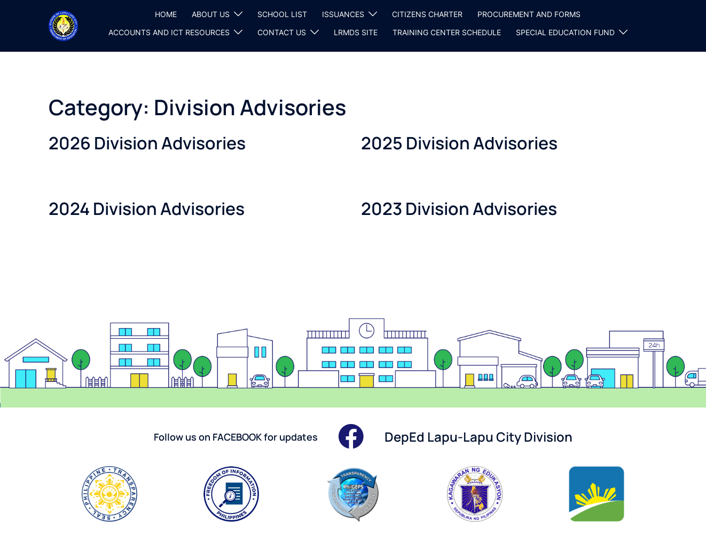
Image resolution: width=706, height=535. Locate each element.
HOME (166, 14)
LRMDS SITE (356, 32)
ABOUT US (211, 14)
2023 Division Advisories (459, 208)
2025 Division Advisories (459, 143)
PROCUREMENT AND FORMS (529, 14)
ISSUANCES (343, 14)
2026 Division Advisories (147, 143)
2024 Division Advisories (147, 208)
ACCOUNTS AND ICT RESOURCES (169, 32)
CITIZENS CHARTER (427, 14)
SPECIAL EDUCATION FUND (565, 32)
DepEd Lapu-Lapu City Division (478, 436)
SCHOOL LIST (282, 14)
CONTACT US (281, 32)
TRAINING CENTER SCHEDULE (447, 32)
